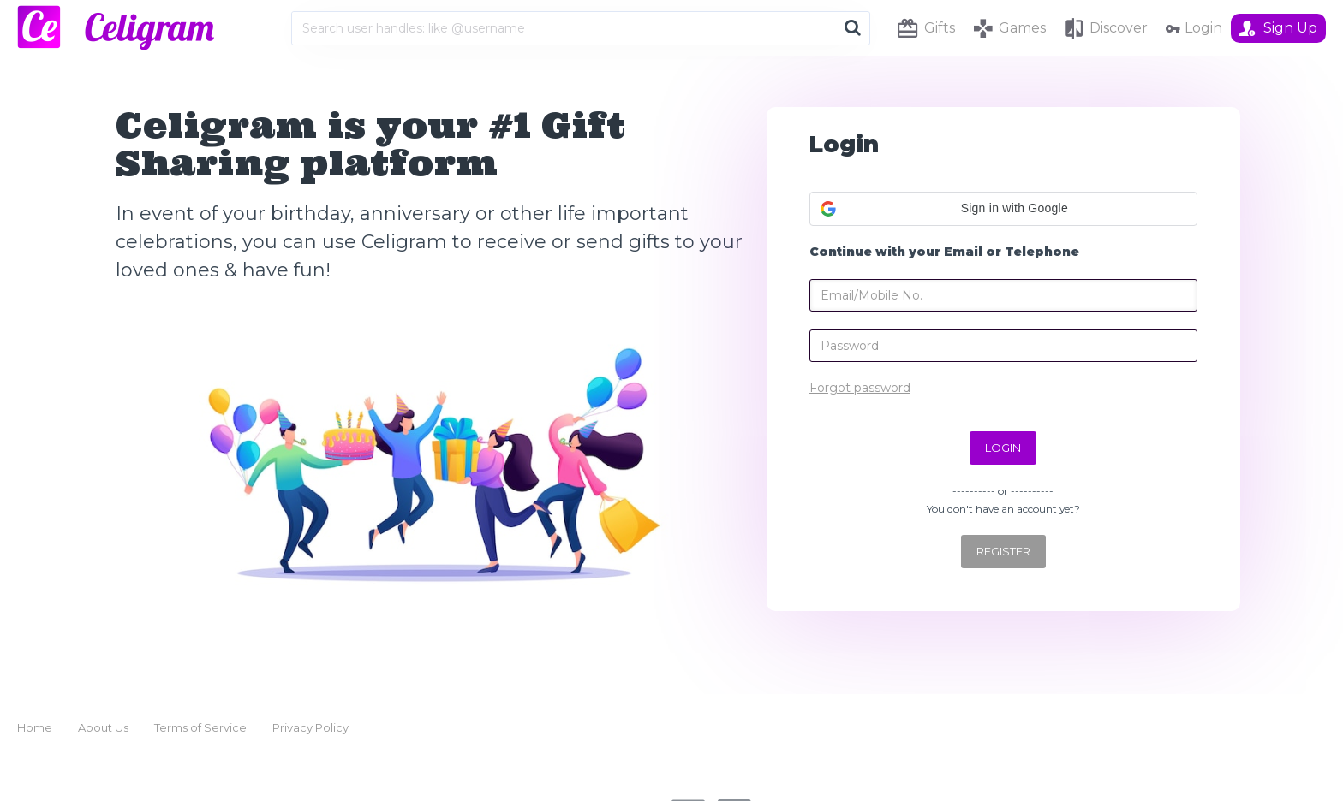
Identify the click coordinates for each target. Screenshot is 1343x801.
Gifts (939, 28)
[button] (1003, 209)
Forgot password (859, 387)
